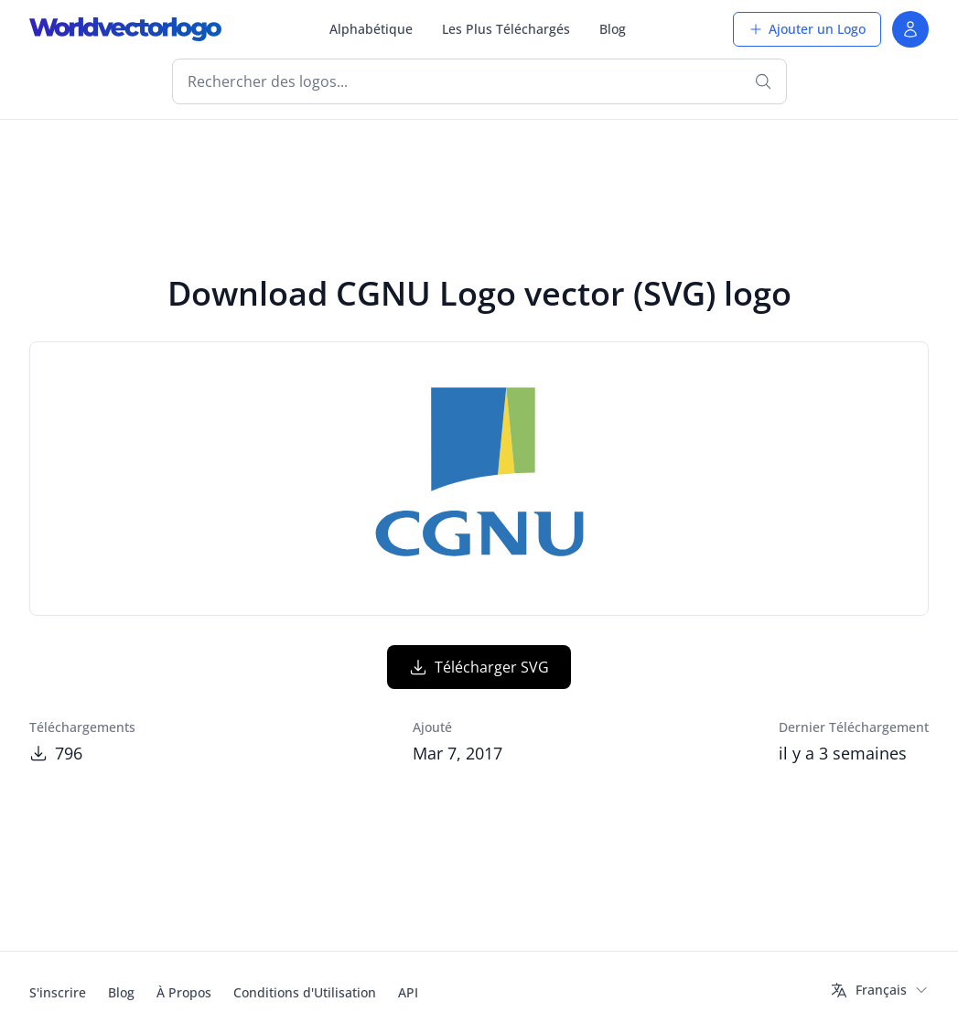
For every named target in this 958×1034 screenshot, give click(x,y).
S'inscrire (57, 992)
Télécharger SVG (479, 667)
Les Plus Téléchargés (506, 29)
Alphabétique (371, 29)
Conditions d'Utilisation (304, 992)
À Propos (183, 992)
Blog (612, 29)
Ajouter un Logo (807, 29)
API (408, 992)
